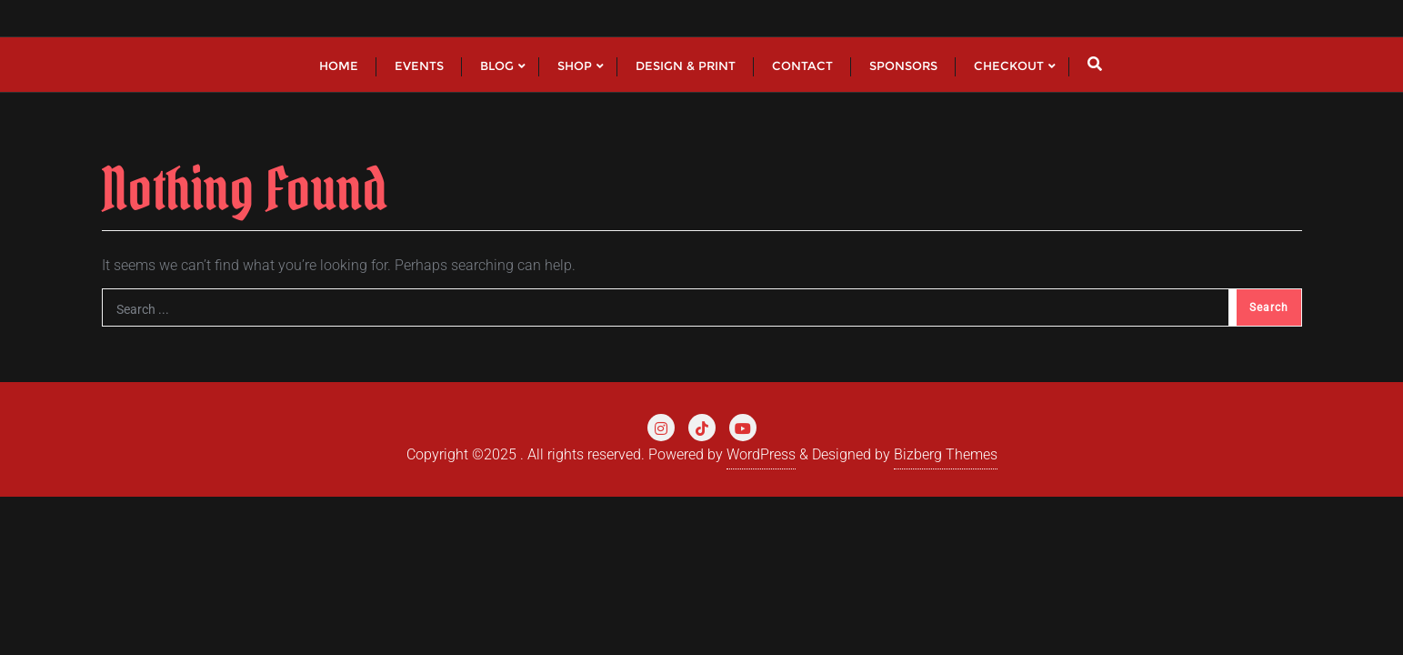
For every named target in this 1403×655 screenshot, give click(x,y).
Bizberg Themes (945, 454)
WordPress (761, 454)
